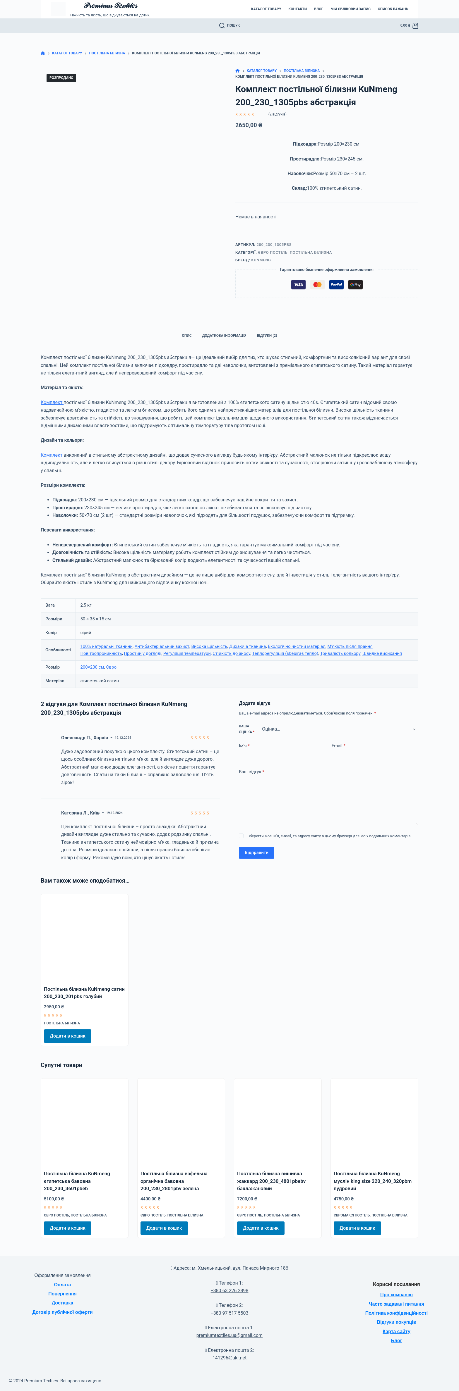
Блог (318, 9)
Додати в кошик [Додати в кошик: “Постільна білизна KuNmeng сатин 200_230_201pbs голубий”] (67, 1036)
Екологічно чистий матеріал (297, 646)
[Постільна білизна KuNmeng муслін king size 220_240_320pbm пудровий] (374, 1122)
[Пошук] (229, 26)
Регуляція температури (187, 653)
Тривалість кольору (340, 653)
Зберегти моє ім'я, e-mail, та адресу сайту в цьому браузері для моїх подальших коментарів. (330, 836)
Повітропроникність (101, 653)
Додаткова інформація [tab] (224, 336)
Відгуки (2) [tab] (267, 336)
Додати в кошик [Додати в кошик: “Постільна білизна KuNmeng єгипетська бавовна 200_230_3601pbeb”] (67, 1228)
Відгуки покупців (396, 1322)
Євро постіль (273, 252)
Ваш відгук (251, 772)
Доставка (62, 1302)
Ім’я (244, 746)
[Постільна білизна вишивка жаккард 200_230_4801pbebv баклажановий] (277, 1122)
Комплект (52, 402)
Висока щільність (209, 646)
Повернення (62, 1293)
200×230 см (92, 667)
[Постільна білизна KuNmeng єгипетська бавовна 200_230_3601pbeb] (84, 1122)
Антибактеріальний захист (162, 646)
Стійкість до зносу (231, 653)
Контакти (298, 9)
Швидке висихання (382, 653)
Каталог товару (266, 9)
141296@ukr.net (229, 1358)
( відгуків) (277, 114)
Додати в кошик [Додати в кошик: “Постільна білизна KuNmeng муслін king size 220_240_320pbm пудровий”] (357, 1228)
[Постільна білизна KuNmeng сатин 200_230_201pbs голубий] (84, 937)
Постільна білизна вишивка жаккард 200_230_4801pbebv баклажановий (271, 1181)
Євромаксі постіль (352, 1215)
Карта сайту (396, 1331)
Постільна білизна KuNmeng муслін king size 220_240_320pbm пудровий (373, 1181)
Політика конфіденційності (396, 1313)
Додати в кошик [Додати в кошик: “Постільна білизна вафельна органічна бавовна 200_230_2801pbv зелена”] (164, 1228)
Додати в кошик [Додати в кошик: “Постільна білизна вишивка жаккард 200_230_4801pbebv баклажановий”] (261, 1228)
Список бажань (393, 9)
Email (338, 746)
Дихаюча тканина (247, 646)
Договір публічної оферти (62, 1312)
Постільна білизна (311, 252)
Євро (111, 667)
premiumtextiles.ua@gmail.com (229, 1335)
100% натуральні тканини (106, 646)
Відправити (256, 852)
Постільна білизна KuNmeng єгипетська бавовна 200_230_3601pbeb (77, 1181)
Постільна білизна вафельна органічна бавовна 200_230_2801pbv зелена (174, 1181)
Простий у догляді (142, 653)
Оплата (62, 1284)
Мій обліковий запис (350, 9)
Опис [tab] (187, 336)
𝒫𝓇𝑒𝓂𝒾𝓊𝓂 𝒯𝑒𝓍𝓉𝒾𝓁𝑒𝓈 (110, 5)
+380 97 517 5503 (230, 1313)
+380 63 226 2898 (230, 1290)
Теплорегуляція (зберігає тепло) (285, 653)
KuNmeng (261, 260)
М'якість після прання (350, 646)
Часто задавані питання (396, 1304)
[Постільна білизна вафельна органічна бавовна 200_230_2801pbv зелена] (181, 1122)
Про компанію (396, 1294)
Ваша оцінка (246, 729)
